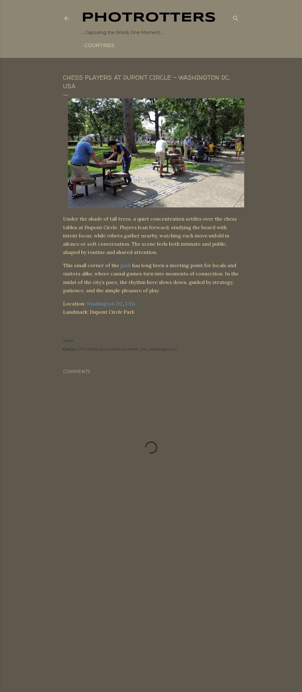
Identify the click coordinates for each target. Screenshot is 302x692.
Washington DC (105, 304)
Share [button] (68, 340)
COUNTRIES (99, 45)
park (125, 265)
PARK (133, 349)
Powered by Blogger (151, 652)
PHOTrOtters (148, 17)
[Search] (235, 17)
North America (112, 349)
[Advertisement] (151, 575)
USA (130, 304)
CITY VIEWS (87, 349)
